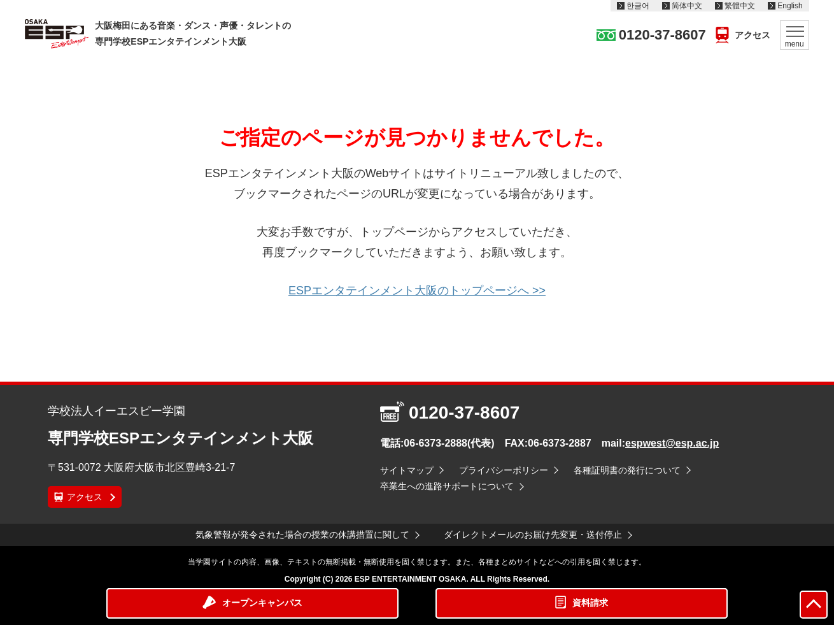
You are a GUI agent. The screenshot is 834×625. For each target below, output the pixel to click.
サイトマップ (407, 470)
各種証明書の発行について (627, 470)
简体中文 (687, 6)
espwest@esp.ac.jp (672, 443)
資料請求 (590, 603)
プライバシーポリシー (503, 470)
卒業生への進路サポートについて (447, 486)
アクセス (752, 35)
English (789, 6)
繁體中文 (739, 6)
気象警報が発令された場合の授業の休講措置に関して (302, 534)
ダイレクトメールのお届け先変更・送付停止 (533, 534)
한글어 (637, 6)
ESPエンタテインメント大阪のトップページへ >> (417, 290)
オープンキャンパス (262, 603)
